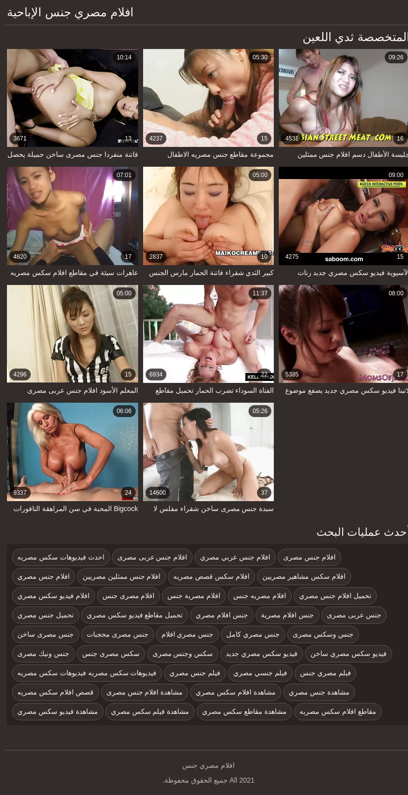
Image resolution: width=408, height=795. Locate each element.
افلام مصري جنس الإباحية (65, 12)
